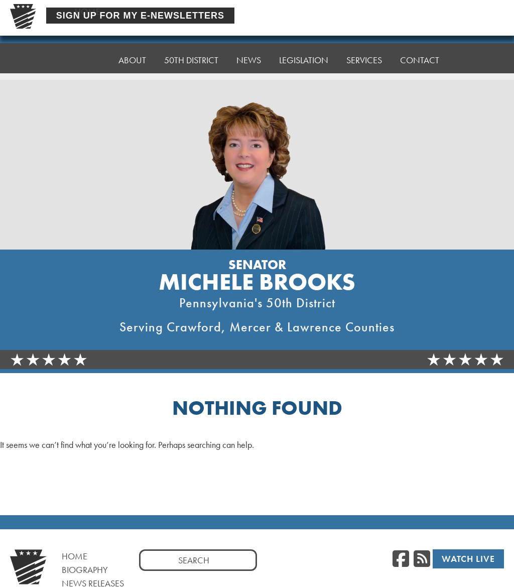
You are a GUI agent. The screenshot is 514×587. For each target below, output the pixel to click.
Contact (419, 41)
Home (87, 56)
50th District (191, 51)
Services (364, 44)
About (132, 54)
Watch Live (468, 558)
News (248, 49)
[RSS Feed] (422, 559)
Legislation (303, 46)
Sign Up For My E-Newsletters (140, 16)
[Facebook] (401, 559)
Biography (85, 569)
